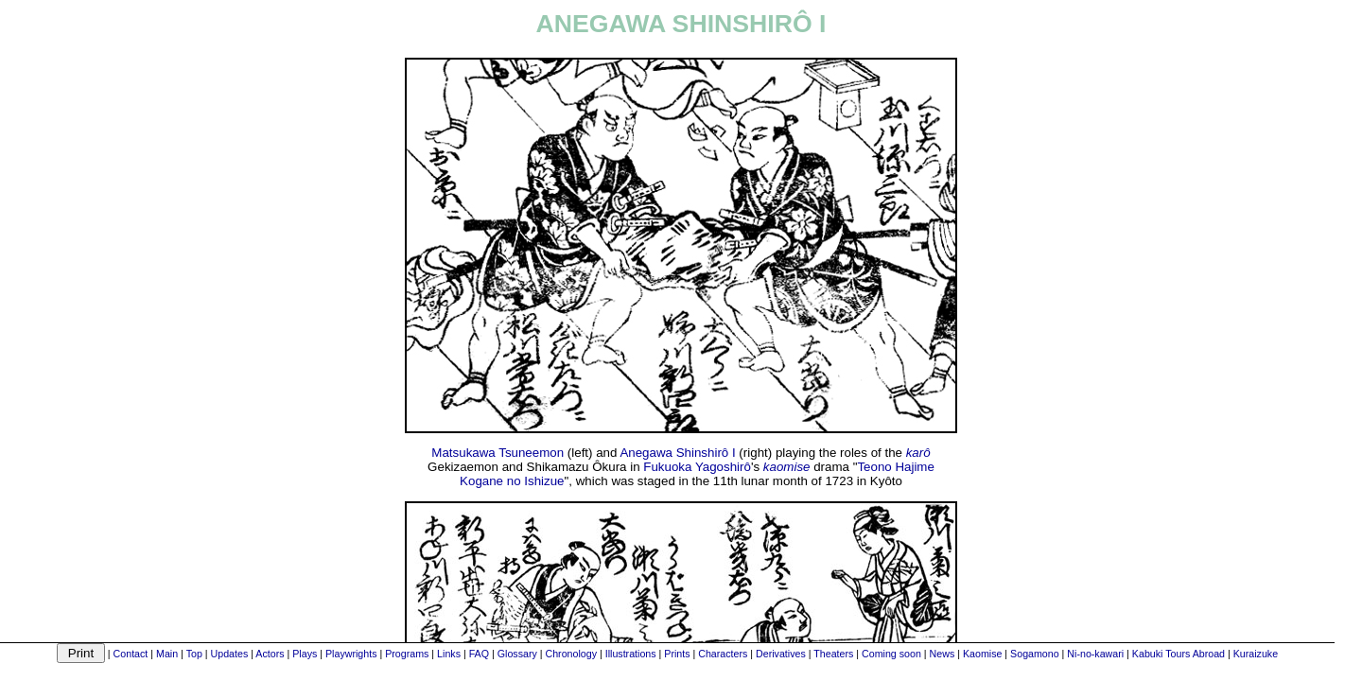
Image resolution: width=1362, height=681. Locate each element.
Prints (677, 653)
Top (194, 653)
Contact (131, 653)
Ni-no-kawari (1095, 653)
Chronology (571, 653)
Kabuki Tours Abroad (1178, 653)
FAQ (479, 653)
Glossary (517, 653)
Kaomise (982, 653)
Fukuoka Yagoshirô (697, 467)
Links (449, 653)
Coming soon (891, 653)
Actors (269, 653)
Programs (406, 653)
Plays (304, 653)
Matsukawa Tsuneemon (497, 452)
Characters (722, 653)
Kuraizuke (1255, 653)
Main (167, 653)
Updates (230, 653)
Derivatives (781, 653)
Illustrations (630, 653)
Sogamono (1034, 653)
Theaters (833, 653)
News (942, 653)
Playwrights (350, 653)
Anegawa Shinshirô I (677, 452)
